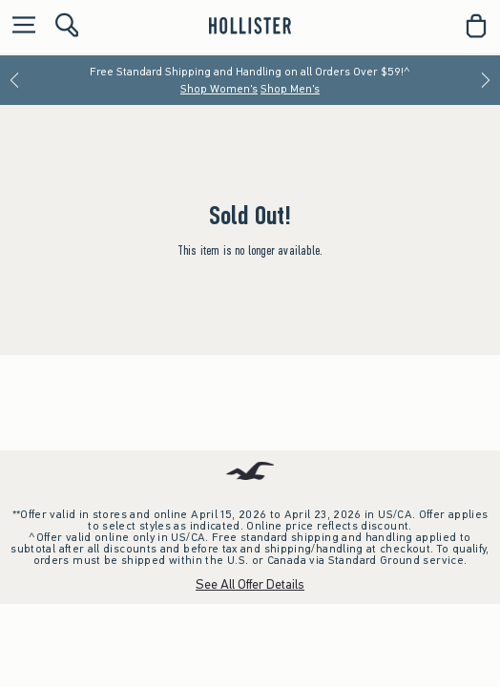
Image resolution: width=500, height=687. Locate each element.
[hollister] (249, 25)
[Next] (485, 80)
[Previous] (14, 80)
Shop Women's (219, 88)
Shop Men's (290, 88)
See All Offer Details (250, 584)
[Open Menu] (19, 26)
